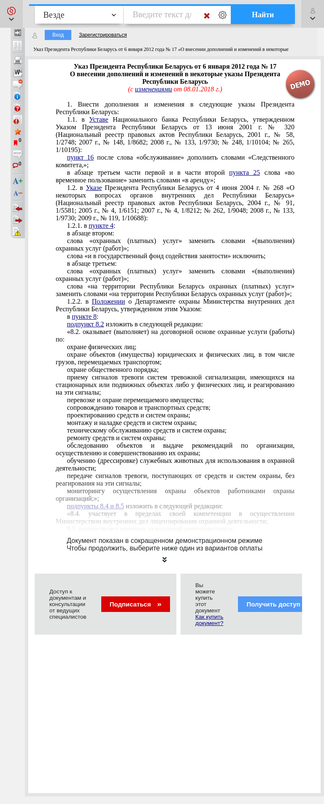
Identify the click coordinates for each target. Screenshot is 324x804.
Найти (263, 15)
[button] (11, 14)
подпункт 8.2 (85, 324)
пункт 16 (80, 157)
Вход (58, 35)
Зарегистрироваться (103, 35)
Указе (94, 187)
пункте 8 (84, 316)
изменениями (153, 89)
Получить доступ (278, 604)
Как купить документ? (209, 620)
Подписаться (136, 604)
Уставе (98, 119)
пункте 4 (101, 225)
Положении (108, 301)
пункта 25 (244, 172)
